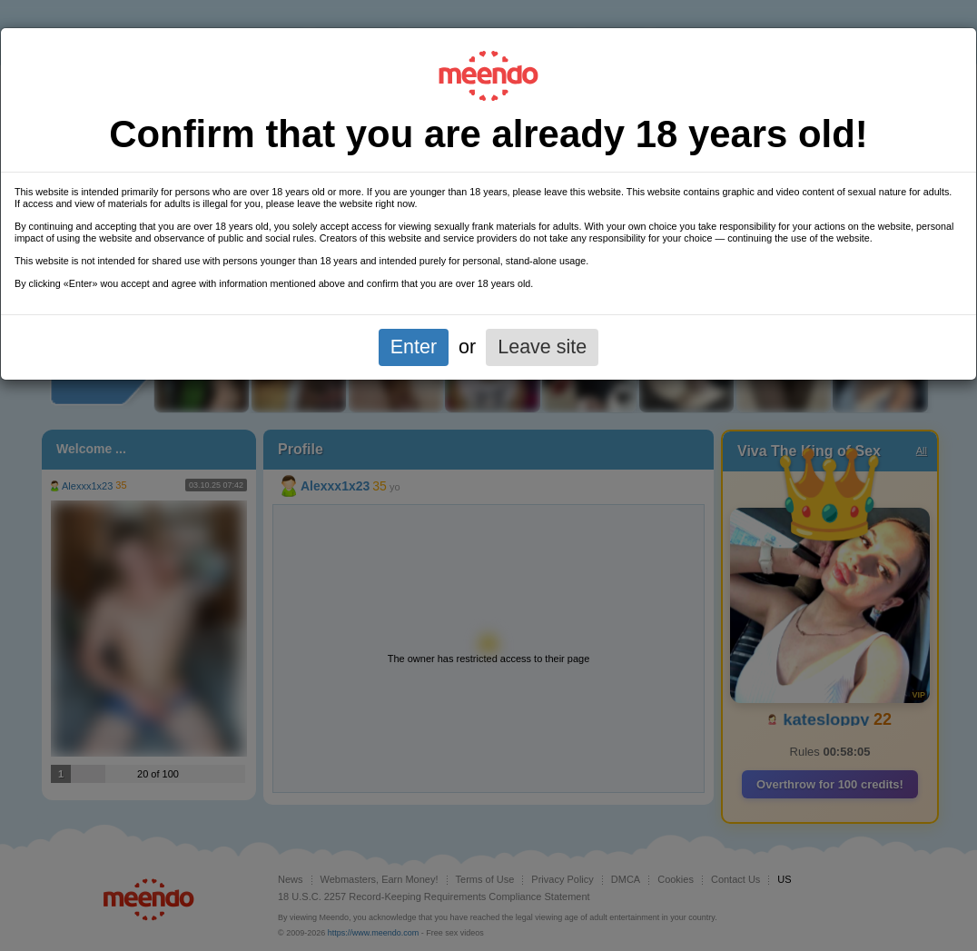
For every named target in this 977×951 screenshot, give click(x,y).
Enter (413, 347)
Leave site (542, 347)
